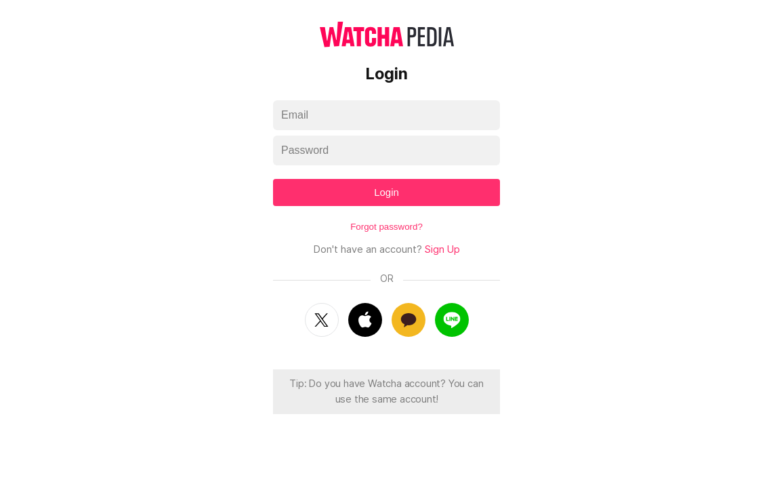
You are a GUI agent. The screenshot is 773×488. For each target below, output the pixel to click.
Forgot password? (386, 227)
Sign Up (442, 249)
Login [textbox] (386, 192)
